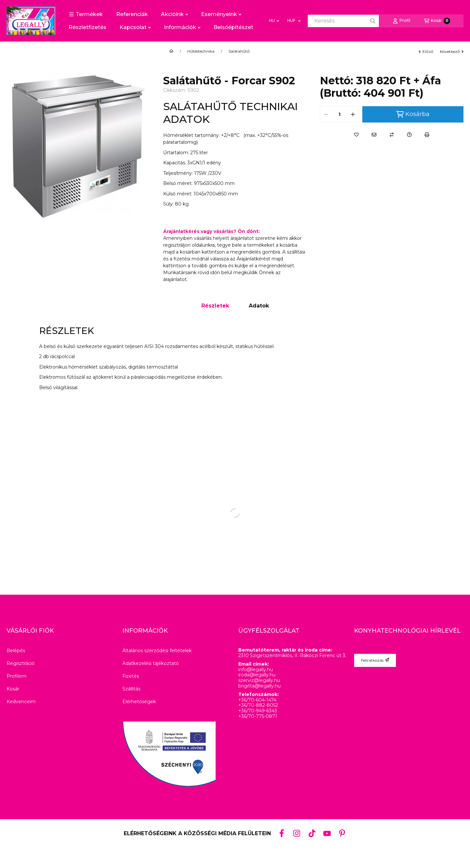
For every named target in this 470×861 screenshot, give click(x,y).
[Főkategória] (171, 51)
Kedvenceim (21, 701)
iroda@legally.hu (256, 675)
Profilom (16, 676)
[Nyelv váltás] (274, 20)
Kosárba (413, 114)
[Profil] (401, 20)
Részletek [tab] (215, 306)
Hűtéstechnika (200, 51)
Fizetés (130, 676)
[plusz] (352, 114)
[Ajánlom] (374, 134)
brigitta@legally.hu (259, 686)
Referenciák (132, 14)
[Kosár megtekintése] (437, 20)
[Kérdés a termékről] (409, 134)
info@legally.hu (255, 669)
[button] (86, 14)
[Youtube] (327, 833)
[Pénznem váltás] (293, 20)
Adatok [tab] (259, 306)
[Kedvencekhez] (356, 134)
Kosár (13, 689)
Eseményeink (221, 14)
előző (426, 51)
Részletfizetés (87, 27)
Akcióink (174, 14)
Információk (182, 27)
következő (451, 51)
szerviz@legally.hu (259, 680)
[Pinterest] (342, 833)
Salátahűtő (239, 51)
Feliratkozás (375, 660)
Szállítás (131, 689)
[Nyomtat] (426, 134)
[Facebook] (281, 833)
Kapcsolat (135, 27)
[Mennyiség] (339, 114)
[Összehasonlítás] (391, 134)
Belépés (16, 651)
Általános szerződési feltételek (157, 651)
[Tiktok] (311, 833)
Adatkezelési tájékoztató (150, 663)
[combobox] (343, 20)
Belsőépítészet (233, 27)
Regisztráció (21, 663)
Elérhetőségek (139, 701)
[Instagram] (296, 833)
